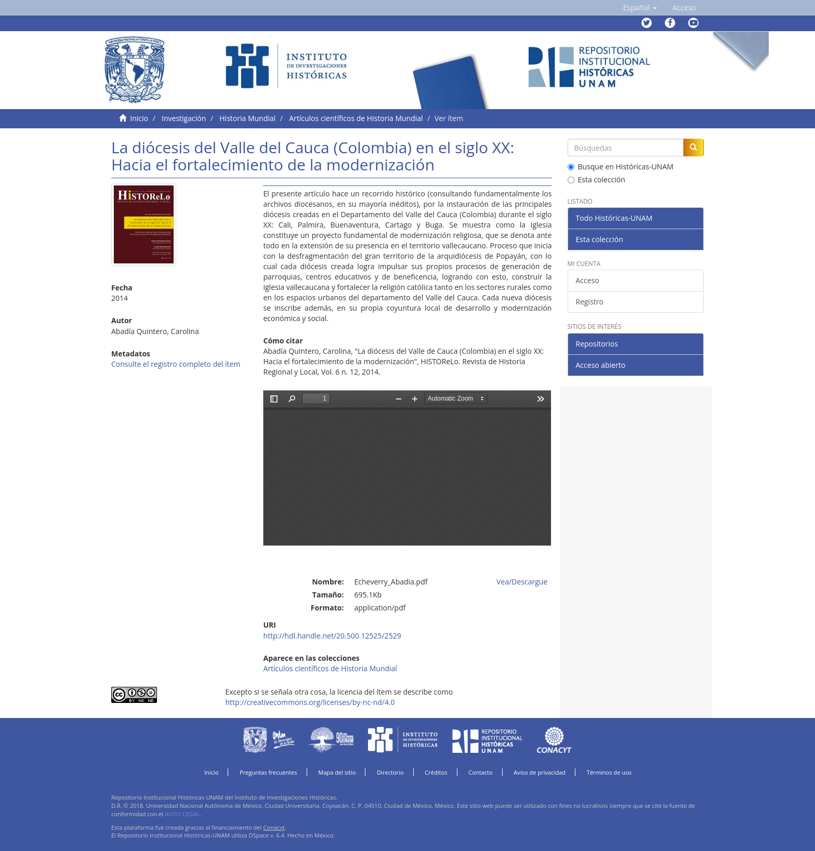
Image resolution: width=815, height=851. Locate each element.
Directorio (390, 772)
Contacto (480, 772)
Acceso (587, 280)
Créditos (436, 772)
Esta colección (596, 179)
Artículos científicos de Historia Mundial (356, 118)
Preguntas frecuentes (268, 772)
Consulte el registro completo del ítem (175, 364)
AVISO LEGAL (182, 814)
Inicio (139, 118)
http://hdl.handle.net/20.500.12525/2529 (332, 636)
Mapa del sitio (337, 772)
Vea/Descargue (521, 582)
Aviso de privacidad (540, 772)
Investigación (184, 118)
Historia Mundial (247, 118)
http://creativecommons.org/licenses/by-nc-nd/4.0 (310, 702)
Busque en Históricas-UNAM (621, 166)
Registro (589, 302)
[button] (640, 8)
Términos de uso (609, 772)
